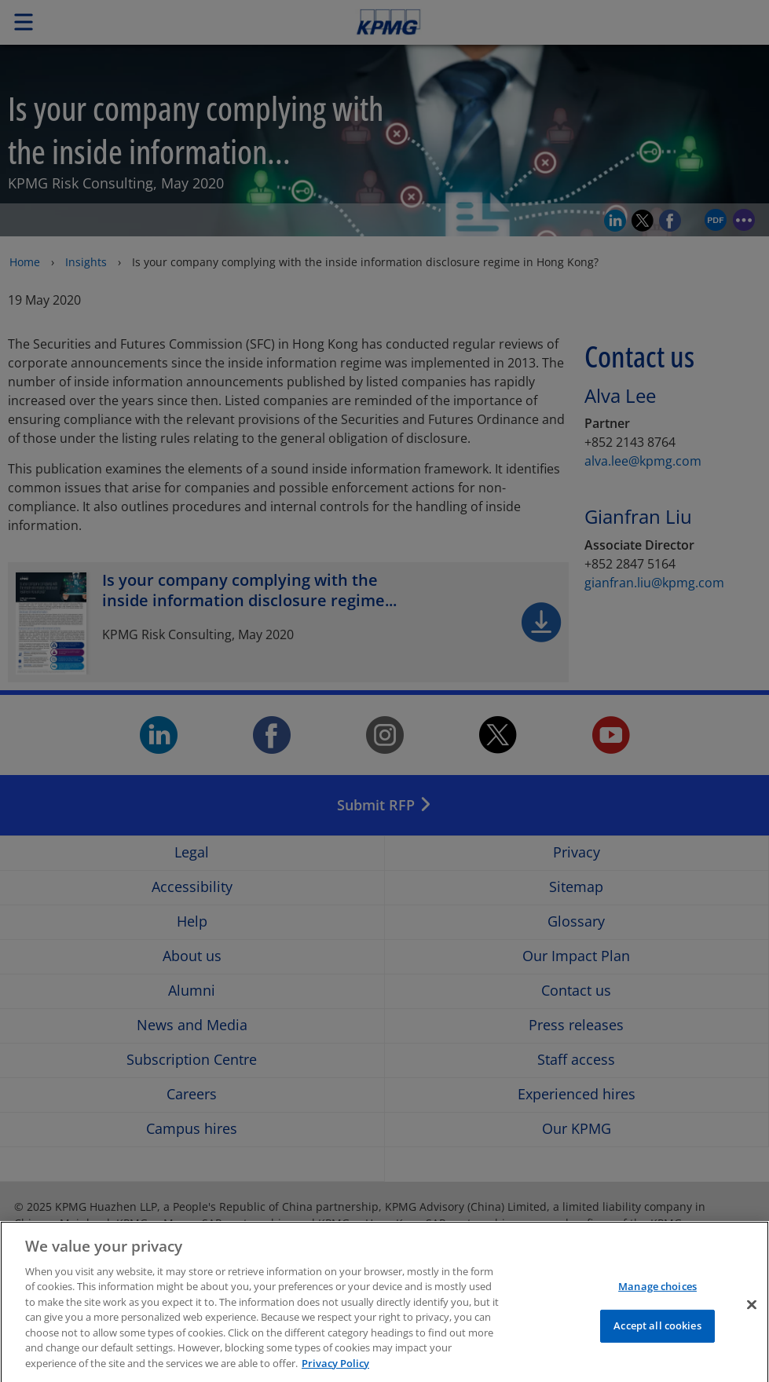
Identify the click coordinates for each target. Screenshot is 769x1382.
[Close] (751, 1317)
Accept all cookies (657, 1339)
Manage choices (657, 1299)
